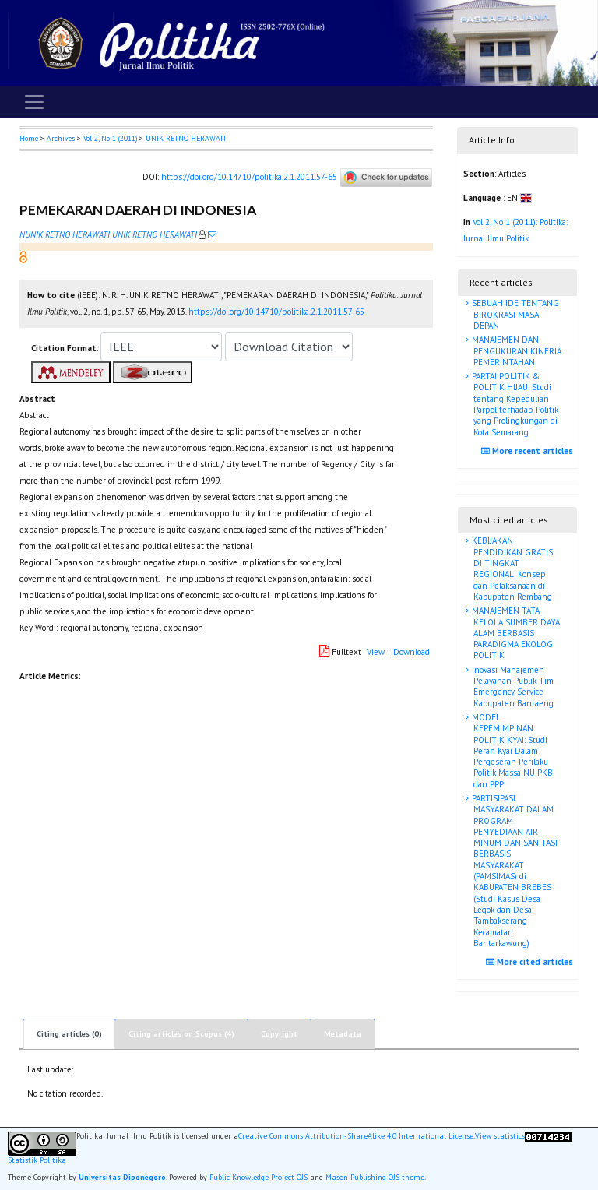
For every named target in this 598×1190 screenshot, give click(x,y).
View (376, 651)
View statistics (500, 1136)
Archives (61, 138)
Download (411, 651)
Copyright (279, 1034)
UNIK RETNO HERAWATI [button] (186, 138)
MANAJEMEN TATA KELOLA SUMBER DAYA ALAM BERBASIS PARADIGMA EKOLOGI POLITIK (515, 632)
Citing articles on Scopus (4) (181, 1034)
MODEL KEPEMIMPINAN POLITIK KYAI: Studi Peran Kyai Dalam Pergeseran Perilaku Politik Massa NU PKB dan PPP (511, 751)
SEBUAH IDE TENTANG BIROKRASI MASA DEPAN (514, 314)
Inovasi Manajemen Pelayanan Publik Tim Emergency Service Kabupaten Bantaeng (512, 686)
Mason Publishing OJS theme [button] (374, 1177)
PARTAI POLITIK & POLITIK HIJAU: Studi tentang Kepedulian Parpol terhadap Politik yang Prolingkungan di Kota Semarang (514, 404)
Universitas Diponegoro (122, 1177)
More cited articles (531, 961)
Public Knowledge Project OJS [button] (258, 1177)
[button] (23, 256)
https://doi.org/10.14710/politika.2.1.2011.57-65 (249, 176)
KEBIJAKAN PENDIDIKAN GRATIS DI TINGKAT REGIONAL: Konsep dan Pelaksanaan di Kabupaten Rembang (511, 568)
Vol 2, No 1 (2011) (110, 138)
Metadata (342, 1034)
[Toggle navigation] (34, 102)
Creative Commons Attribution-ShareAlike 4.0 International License (355, 1136)
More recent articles (529, 450)
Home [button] (28, 138)
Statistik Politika (37, 1160)
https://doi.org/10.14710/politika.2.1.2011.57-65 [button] (276, 311)
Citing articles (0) (69, 1034)
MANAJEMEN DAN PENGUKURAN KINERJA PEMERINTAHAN (515, 351)
